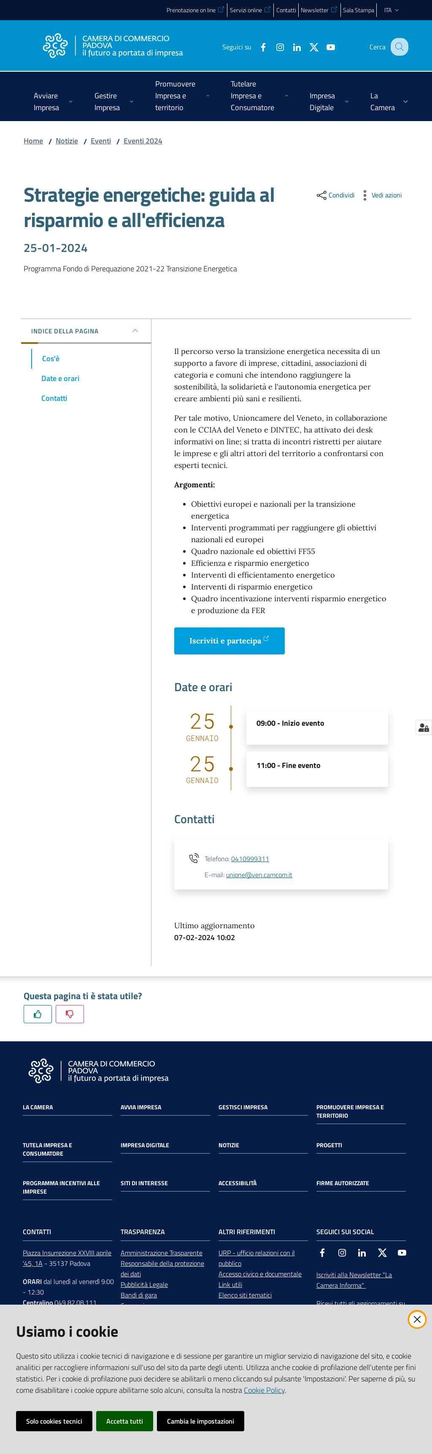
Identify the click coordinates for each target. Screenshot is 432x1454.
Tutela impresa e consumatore (47, 1149)
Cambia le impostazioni (200, 1421)
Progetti (329, 1145)
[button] (398, 47)
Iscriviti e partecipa (229, 640)
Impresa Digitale (145, 1145)
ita (392, 9)
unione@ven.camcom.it (259, 875)
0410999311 (250, 859)
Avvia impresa (141, 1107)
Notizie (67, 140)
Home (33, 140)
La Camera (38, 1107)
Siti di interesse (144, 1183)
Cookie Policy (264, 1390)
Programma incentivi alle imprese (61, 1187)
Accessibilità (237, 1183)
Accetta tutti (124, 1421)
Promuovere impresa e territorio (350, 1111)
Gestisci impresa (243, 1107)
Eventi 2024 (143, 140)
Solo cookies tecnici (54, 1421)
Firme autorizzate (342, 1183)
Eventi (101, 140)
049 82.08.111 (75, 1302)
